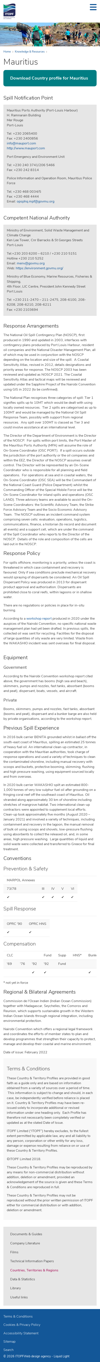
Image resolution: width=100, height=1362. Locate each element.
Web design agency (38, 1356)
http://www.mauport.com (26, 148)
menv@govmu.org (31, 263)
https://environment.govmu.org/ (39, 268)
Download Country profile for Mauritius (49, 78)
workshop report (39, 618)
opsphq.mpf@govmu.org (35, 201)
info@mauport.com (21, 143)
